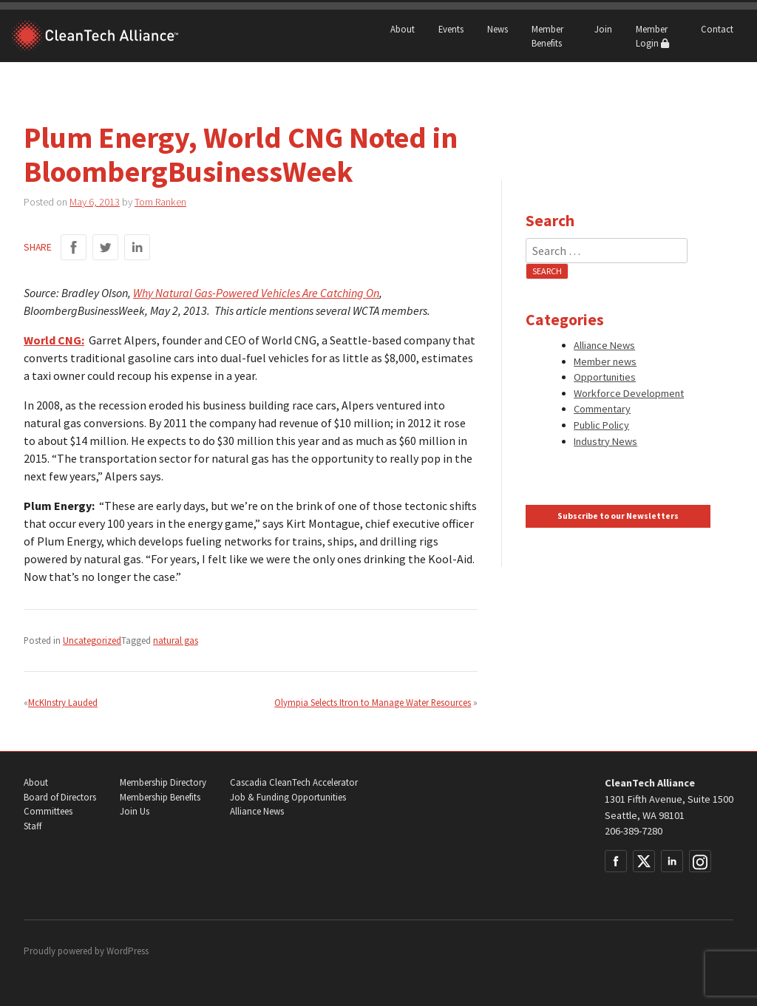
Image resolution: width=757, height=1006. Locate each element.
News (497, 29)
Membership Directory (163, 782)
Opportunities (605, 377)
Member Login (652, 36)
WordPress (127, 951)
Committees (48, 811)
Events (451, 29)
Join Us (134, 811)
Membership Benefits (160, 797)
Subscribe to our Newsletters (618, 516)
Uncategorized (92, 640)
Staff (32, 826)
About (402, 29)
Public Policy (601, 425)
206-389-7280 (633, 830)
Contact (717, 29)
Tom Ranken (160, 201)
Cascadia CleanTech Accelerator (294, 782)
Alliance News (604, 345)
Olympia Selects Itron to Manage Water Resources (372, 702)
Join (603, 29)
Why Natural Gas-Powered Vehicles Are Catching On (256, 292)
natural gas (175, 640)
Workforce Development (629, 393)
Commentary (602, 408)
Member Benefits (547, 36)
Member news (605, 361)
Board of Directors (60, 797)
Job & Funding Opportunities (288, 797)
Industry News (605, 441)
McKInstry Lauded (63, 702)
